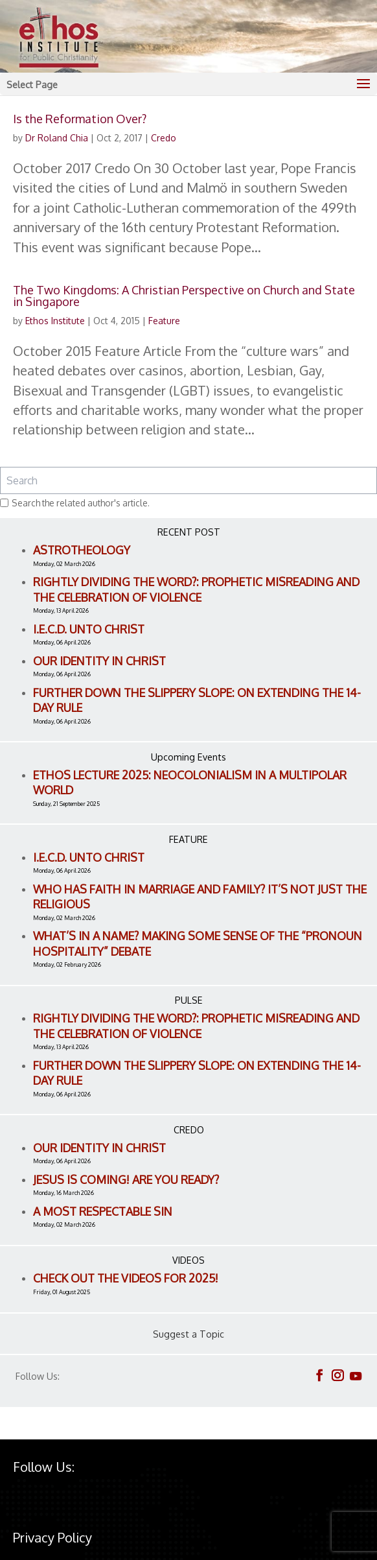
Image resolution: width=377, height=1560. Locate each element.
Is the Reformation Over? (79, 119)
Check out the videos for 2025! (125, 1278)
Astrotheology (81, 550)
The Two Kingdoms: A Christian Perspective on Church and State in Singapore (184, 296)
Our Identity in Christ (99, 661)
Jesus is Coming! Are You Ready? (126, 1179)
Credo (163, 137)
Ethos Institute (55, 320)
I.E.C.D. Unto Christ (88, 629)
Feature (164, 320)
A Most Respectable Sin (102, 1211)
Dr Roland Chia (56, 137)
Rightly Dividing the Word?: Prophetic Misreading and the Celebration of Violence (196, 589)
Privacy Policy (52, 1537)
